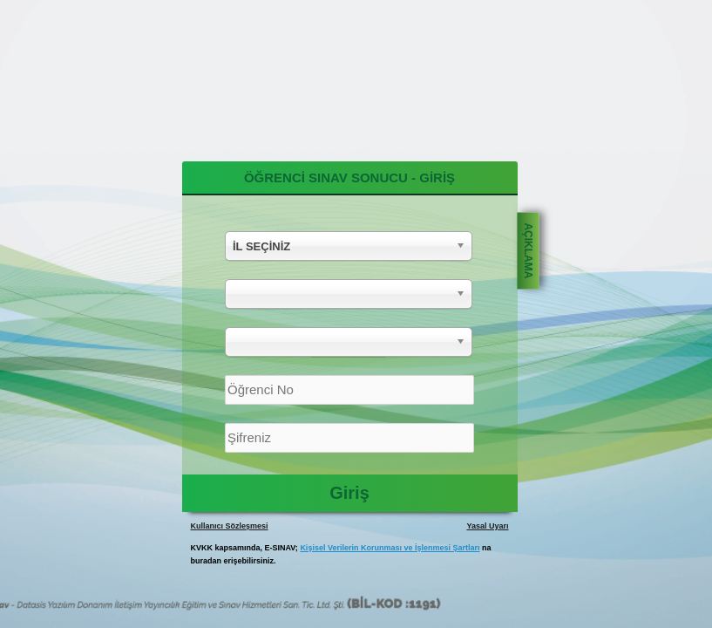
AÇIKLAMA (527, 250)
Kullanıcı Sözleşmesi (229, 526)
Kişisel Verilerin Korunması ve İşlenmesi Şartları (389, 547)
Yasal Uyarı (487, 526)
